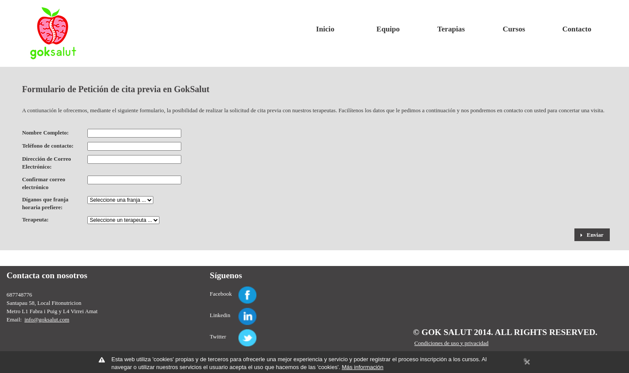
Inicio (325, 29)
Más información (362, 367)
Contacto (576, 29)
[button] (592, 234)
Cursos (514, 29)
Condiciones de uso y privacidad (452, 343)
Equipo (388, 29)
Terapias (451, 29)
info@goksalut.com (46, 319)
